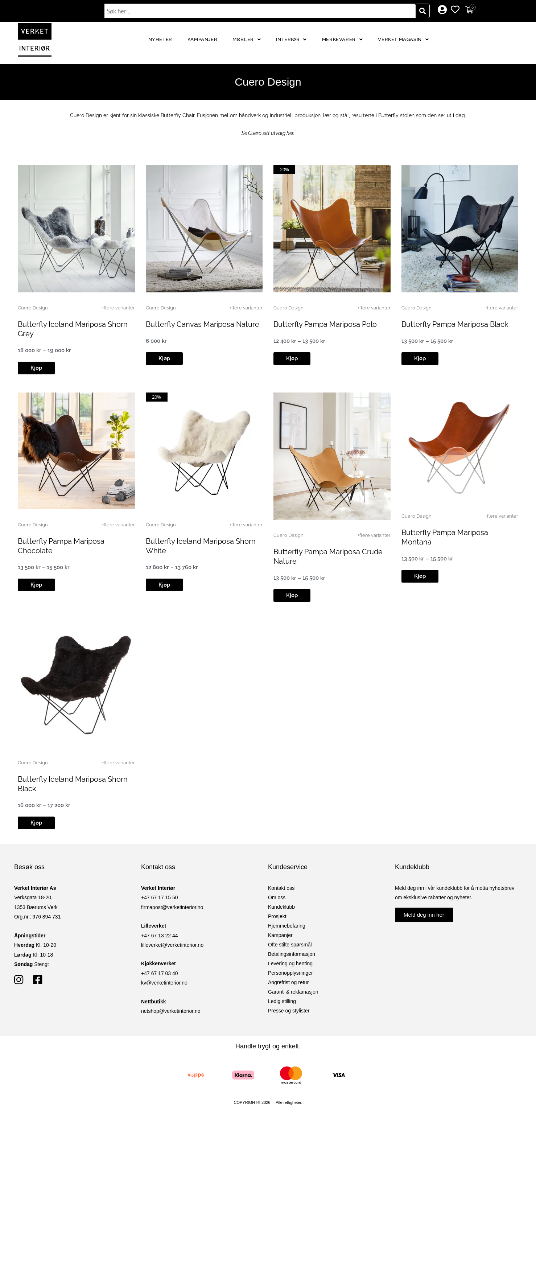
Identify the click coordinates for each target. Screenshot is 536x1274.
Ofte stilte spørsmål (290, 945)
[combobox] (260, 11)
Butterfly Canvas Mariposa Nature (202, 324)
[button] (36, 368)
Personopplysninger (290, 973)
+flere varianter (118, 308)
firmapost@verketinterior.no (172, 907)
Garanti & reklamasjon (293, 992)
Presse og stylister (288, 1011)
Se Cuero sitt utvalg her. (268, 133)
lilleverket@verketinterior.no (172, 945)
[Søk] (422, 11)
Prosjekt (277, 916)
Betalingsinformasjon (291, 954)
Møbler (246, 39)
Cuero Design (33, 308)
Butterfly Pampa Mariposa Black (454, 324)
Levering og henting (290, 963)
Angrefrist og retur (288, 982)
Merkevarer (342, 39)
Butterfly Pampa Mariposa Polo (325, 324)
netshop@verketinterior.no (171, 1011)
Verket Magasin (403, 39)
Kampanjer (202, 39)
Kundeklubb (281, 907)
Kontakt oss (281, 888)
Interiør (291, 39)
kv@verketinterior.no (164, 983)
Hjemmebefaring (286, 926)
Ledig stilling (282, 1001)
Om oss (276, 897)
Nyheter (160, 39)
